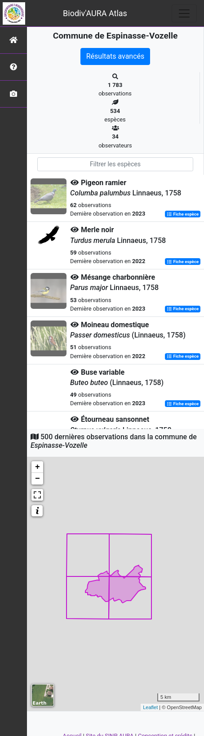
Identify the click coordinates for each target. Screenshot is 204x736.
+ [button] (37, 467)
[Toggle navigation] (184, 13)
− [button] (37, 478)
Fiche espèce (183, 214)
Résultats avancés (115, 56)
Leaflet (150, 707)
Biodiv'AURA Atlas (95, 13)
